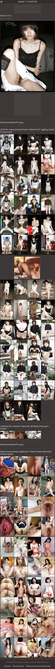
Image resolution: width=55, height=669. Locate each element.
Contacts (7, 666)
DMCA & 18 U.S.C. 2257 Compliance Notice (38, 666)
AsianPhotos (27, 1)
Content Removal (18, 666)
